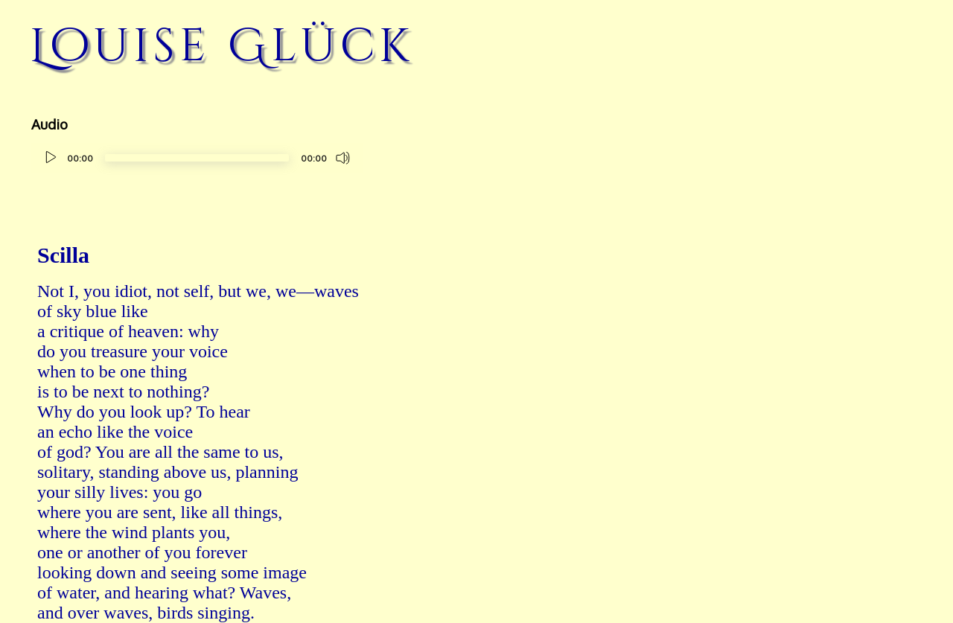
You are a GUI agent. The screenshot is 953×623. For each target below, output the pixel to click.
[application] (197, 160)
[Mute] (343, 157)
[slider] (197, 158)
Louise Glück (221, 46)
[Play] (50, 157)
